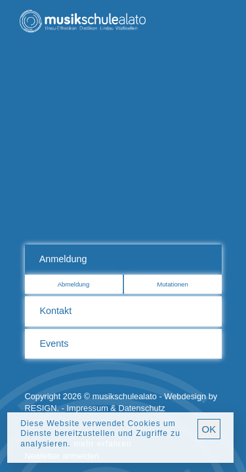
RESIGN (41, 408)
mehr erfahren (102, 443)
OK (209, 429)
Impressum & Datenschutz (116, 408)
